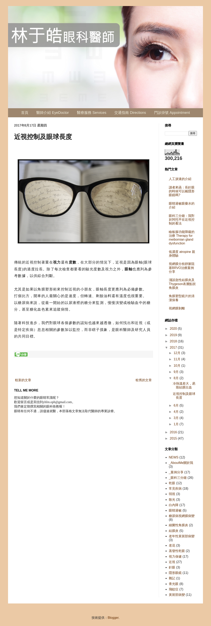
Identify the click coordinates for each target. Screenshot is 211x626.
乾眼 (172, 483)
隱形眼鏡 (175, 573)
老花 (172, 545)
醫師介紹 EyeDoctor (52, 113)
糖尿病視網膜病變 (182, 516)
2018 (174, 341)
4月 (176, 411)
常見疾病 (175, 488)
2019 (174, 335)
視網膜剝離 (177, 308)
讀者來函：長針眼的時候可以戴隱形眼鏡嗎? (182, 191)
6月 (176, 405)
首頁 (24, 113)
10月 (177, 365)
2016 (174, 432)
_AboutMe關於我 (181, 462)
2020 (174, 328)
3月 (176, 418)
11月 (177, 359)
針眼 (172, 567)
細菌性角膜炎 (178, 525)
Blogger (113, 617)
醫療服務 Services (91, 113)
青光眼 (173, 584)
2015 (174, 438)
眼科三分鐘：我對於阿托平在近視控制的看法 (182, 219)
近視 (172, 562)
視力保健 (175, 556)
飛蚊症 (173, 589)
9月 (176, 372)
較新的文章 (23, 380)
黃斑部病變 (177, 594)
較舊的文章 (144, 380)
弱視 (172, 494)
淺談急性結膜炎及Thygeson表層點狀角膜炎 (182, 283)
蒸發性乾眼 (177, 551)
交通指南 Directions (130, 113)
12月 (177, 353)
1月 (176, 424)
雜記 (172, 578)
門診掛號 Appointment (172, 113)
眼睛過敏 (175, 510)
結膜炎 (173, 530)
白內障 (173, 505)
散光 (172, 499)
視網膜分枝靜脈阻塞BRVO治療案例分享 (182, 267)
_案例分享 (176, 472)
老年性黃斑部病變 (182, 536)
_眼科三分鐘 (178, 477)
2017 (174, 347)
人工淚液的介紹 (180, 179)
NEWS (173, 457)
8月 (176, 378)
